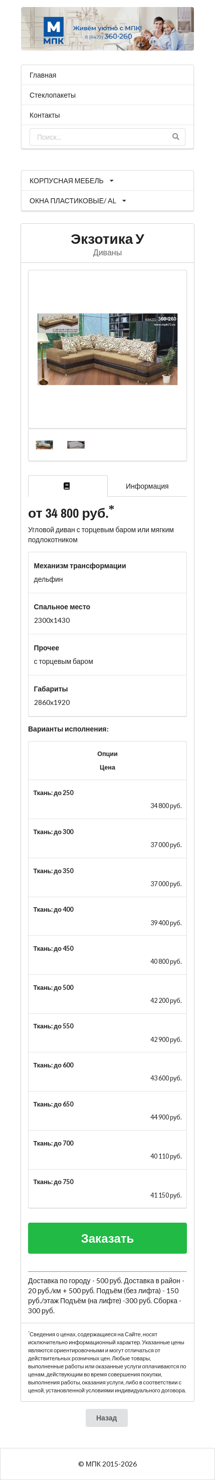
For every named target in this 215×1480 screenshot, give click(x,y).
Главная (43, 75)
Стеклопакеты (53, 95)
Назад (106, 1417)
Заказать (107, 1238)
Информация (147, 486)
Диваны (107, 252)
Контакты (45, 115)
